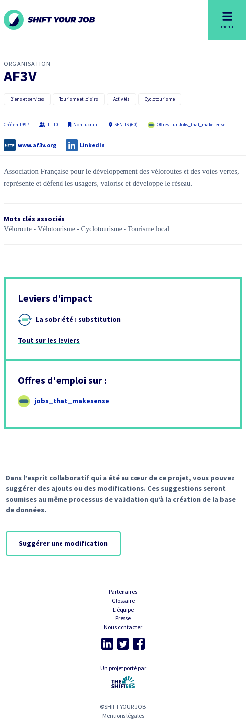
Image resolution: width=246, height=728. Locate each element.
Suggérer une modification (63, 543)
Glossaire (123, 600)
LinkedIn (92, 145)
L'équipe (123, 609)
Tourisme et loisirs (78, 99)
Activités (121, 99)
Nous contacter (123, 627)
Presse (123, 618)
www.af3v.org (37, 145)
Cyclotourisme (160, 99)
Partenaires (123, 591)
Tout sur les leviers (49, 340)
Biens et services (27, 99)
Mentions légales (123, 715)
